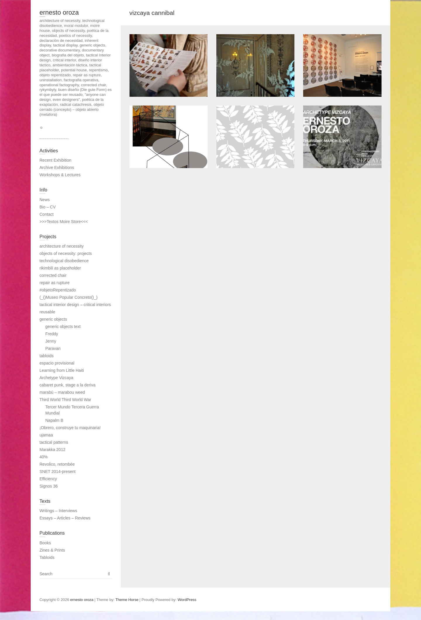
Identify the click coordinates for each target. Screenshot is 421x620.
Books (45, 542)
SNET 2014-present (57, 471)
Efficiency (48, 478)
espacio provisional (56, 363)
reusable (47, 312)
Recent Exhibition (55, 160)
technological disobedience (64, 260)
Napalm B (54, 420)
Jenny (50, 341)
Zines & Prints (52, 550)
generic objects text (63, 326)
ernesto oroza (59, 12)
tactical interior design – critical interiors (75, 304)
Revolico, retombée (57, 464)
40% (43, 457)
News (44, 199)
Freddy (51, 333)
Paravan (53, 348)
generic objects (53, 319)
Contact (46, 214)
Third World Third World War (65, 399)
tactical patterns (53, 442)
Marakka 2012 (52, 449)
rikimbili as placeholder (60, 268)
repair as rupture (54, 282)
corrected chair (53, 275)
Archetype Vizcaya (56, 377)
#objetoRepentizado (57, 290)
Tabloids (46, 557)
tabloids (46, 355)
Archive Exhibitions (56, 167)
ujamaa (46, 435)
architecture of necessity (61, 246)
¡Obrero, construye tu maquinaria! (70, 427)
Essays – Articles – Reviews (64, 518)
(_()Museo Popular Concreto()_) (68, 297)
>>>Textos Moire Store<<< (63, 221)
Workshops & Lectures (60, 174)
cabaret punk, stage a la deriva (67, 385)
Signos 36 (48, 486)
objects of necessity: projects (65, 253)
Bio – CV (47, 207)
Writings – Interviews (58, 510)
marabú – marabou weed (62, 392)
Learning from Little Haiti (61, 370)
